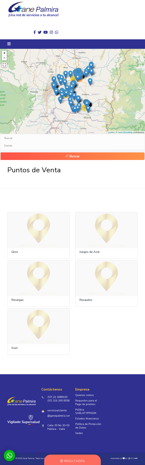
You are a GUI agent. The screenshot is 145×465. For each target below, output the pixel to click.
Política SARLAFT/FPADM (85, 411)
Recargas (17, 300)
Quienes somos (84, 395)
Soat (14, 348)
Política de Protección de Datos (88, 426)
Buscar (72, 156)
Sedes (79, 433)
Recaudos (85, 300)
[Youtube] (45, 32)
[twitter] (40, 32)
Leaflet (111, 132)
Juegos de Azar (89, 252)
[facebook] (34, 32)
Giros (14, 252)
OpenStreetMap (125, 132)
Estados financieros (87, 419)
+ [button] (4, 53)
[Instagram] (51, 32)
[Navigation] (9, 44)
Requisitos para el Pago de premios (86, 402)
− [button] (4, 58)
